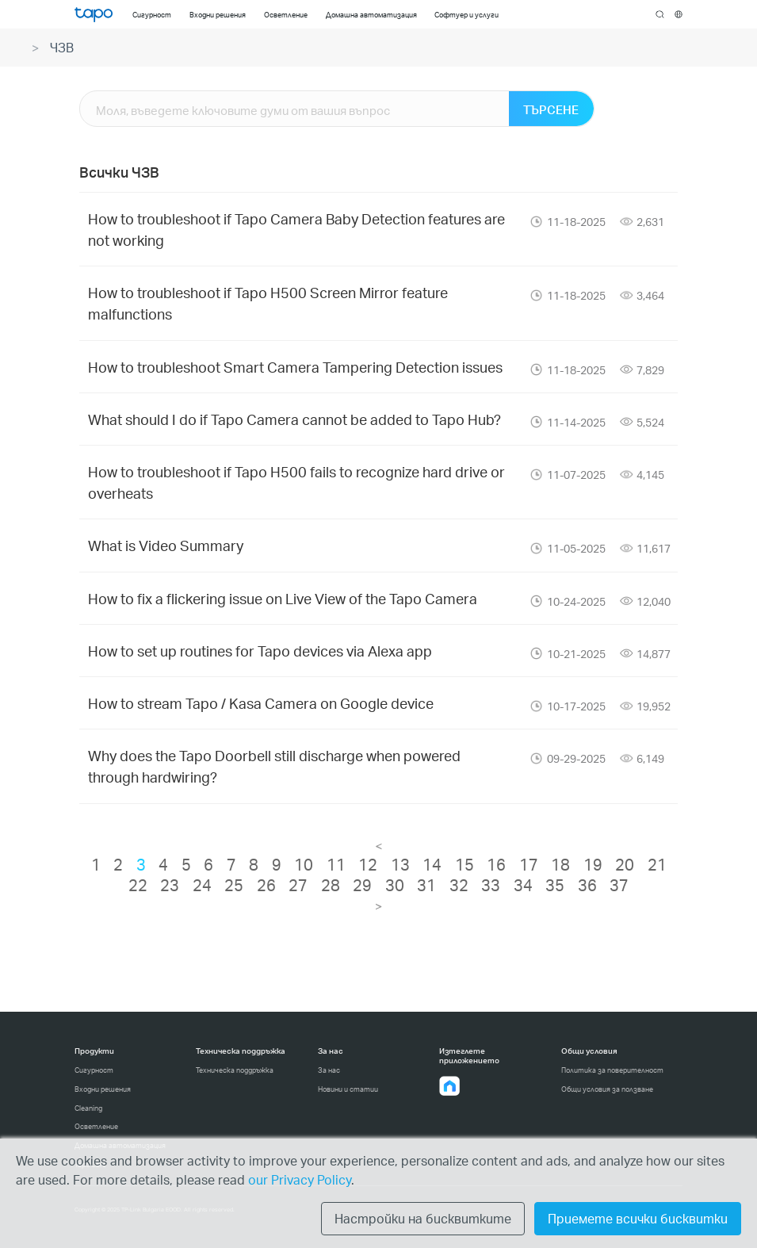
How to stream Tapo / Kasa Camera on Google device (261, 703)
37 (619, 885)
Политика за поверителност (612, 1070)
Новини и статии (348, 1089)
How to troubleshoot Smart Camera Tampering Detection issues (295, 367)
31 (426, 885)
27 (298, 885)
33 (490, 885)
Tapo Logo (94, 14)
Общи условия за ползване (607, 1089)
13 (400, 864)
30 (394, 885)
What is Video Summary (165, 545)
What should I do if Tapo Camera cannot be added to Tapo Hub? (294, 419)
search (660, 15)
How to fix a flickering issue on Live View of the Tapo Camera (282, 598)
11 (336, 864)
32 (458, 885)
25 (233, 885)
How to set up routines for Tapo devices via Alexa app (260, 650)
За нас (329, 1070)
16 (496, 864)
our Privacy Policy (299, 1179)
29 (362, 885)
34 (523, 885)
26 (266, 885)
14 (432, 864)
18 (560, 864)
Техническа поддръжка (234, 1070)
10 (303, 864)
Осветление (96, 1126)
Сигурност (94, 1070)
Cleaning (88, 1108)
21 (657, 864)
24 (202, 885)
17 (528, 864)
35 (554, 885)
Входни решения (103, 1089)
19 (592, 864)
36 (587, 885)
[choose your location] (679, 14)
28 (330, 885)
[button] (449, 1086)
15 (464, 864)
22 (137, 885)
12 (367, 864)
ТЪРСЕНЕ (551, 109)
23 (169, 885)
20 (624, 864)
